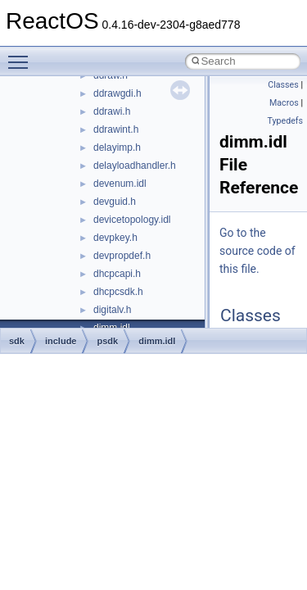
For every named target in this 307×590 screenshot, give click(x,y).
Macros (284, 103)
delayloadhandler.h (134, 165)
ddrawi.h (111, 111)
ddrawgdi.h (117, 93)
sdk (17, 341)
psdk (107, 341)
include (61, 341)
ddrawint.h (115, 129)
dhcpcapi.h (117, 273)
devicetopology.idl (132, 219)
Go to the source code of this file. (257, 250)
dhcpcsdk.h (118, 291)
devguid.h (114, 201)
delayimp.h (117, 147)
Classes (283, 84)
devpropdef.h (122, 255)
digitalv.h (112, 309)
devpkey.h (115, 237)
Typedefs (285, 121)
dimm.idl (156, 341)
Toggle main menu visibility (22, 55)
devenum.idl (120, 183)
